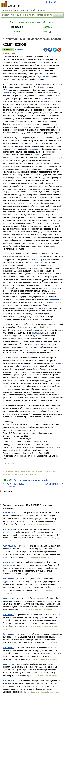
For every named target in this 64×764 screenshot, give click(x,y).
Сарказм (58, 363)
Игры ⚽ (47, 32)
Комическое (8, 529)
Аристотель (46, 84)
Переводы (47, 27)
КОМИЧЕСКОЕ (9, 513)
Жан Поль (44, 76)
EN (45, 2)
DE (50, 2)
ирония (32, 259)
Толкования (17, 27)
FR (60, 2)
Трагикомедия (28, 366)
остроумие (42, 344)
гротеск (17, 344)
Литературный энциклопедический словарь (32, 22)
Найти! (58, 15)
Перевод (19, 50)
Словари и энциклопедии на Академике (23, 10)
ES (55, 2)
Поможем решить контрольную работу (32, 480)
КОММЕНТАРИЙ (51, 484)
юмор (39, 259)
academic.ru (10, 4)
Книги (17, 32)
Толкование (8, 50)
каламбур (37, 333)
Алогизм (43, 308)
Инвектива (53, 299)
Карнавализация (32, 149)
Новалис (7, 93)
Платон (45, 98)
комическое (8, 598)
